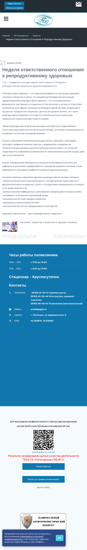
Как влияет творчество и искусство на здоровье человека (48, 222)
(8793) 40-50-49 (39, 296)
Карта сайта (43, 487)
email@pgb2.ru (39, 309)
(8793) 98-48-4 (39, 303)
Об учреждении (22, 35)
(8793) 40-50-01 (40, 292)
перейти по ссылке (45, 452)
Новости (38, 35)
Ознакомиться (43, 466)
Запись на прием (14, 8)
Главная (6, 35)
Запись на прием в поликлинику (44, 479)
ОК (59, 538)
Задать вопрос (14, 3)
